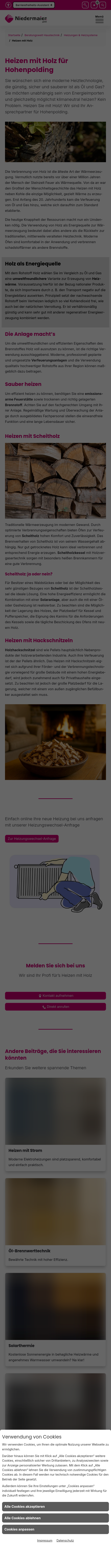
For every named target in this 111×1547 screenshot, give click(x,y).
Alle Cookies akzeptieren (24, 1506)
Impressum (44, 1540)
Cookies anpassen (19, 1529)
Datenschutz (65, 1540)
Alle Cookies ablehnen (22, 1518)
